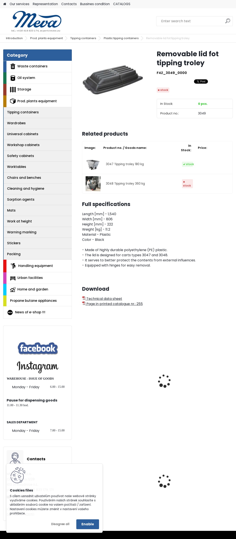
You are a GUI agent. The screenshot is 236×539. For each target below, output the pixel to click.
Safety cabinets (20, 156)
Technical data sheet (102, 298)
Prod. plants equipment (46, 38)
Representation (45, 4)
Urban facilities (26, 278)
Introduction (14, 38)
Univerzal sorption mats (208, 480)
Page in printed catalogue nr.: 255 (112, 303)
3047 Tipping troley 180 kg (125, 164)
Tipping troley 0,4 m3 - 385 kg (155, 369)
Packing (14, 254)
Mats (11, 210)
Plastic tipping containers (121, 38)
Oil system (22, 78)
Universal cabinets (22, 134)
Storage (20, 89)
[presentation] (84, 376)
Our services (19, 4)
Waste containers (29, 66)
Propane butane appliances (33, 300)
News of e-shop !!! (26, 312)
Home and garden (29, 289)
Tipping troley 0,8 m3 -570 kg (205, 369)
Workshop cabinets (23, 145)
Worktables (16, 166)
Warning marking (21, 232)
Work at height (19, 221)
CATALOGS (121, 4)
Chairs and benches (24, 177)
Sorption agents (21, 199)
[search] (227, 22)
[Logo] (32, 21)
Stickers (14, 243)
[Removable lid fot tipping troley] (112, 79)
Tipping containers (83, 38)
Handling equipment (31, 266)
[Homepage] (4, 4)
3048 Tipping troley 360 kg (125, 184)
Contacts (69, 4)
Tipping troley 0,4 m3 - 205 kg (104, 383)
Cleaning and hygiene (25, 188)
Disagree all (60, 524)
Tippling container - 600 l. (156, 481)
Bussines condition (95, 4)
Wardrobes (16, 123)
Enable (87, 524)
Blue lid (91, 480)
